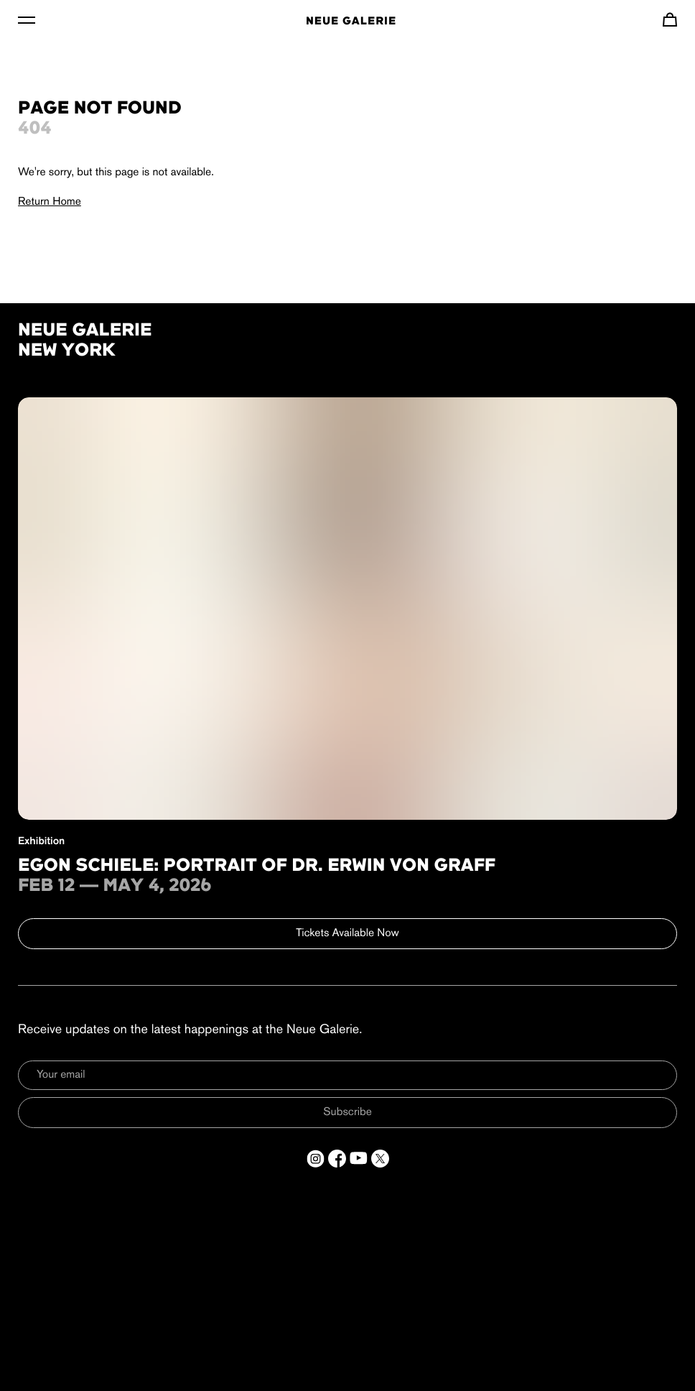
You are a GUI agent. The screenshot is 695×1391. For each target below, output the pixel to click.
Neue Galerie (351, 22)
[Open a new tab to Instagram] (316, 1159)
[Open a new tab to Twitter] (380, 1159)
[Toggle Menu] (26, 19)
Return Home (49, 202)
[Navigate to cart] (670, 19)
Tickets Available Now (347, 933)
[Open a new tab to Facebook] (337, 1159)
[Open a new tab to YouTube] (359, 1159)
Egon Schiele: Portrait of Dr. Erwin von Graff (256, 866)
